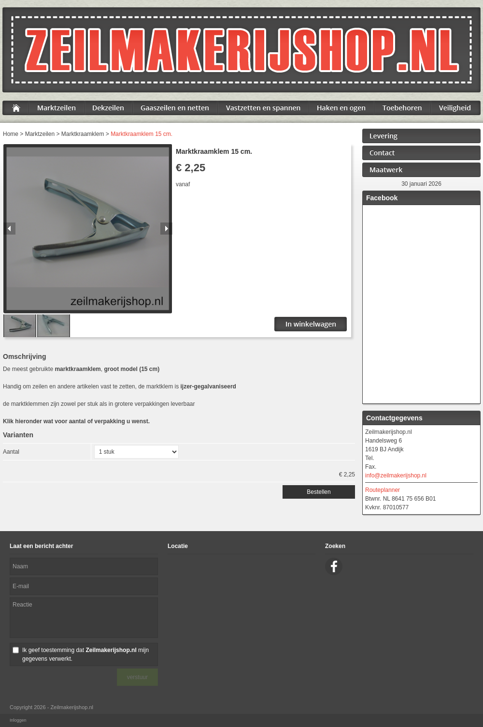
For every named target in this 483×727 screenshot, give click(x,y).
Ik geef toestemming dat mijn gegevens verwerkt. (85, 654)
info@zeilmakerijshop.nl (395, 475)
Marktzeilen (40, 134)
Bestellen (318, 492)
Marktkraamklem (82, 134)
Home (10, 134)
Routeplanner (382, 490)
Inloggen (18, 720)
